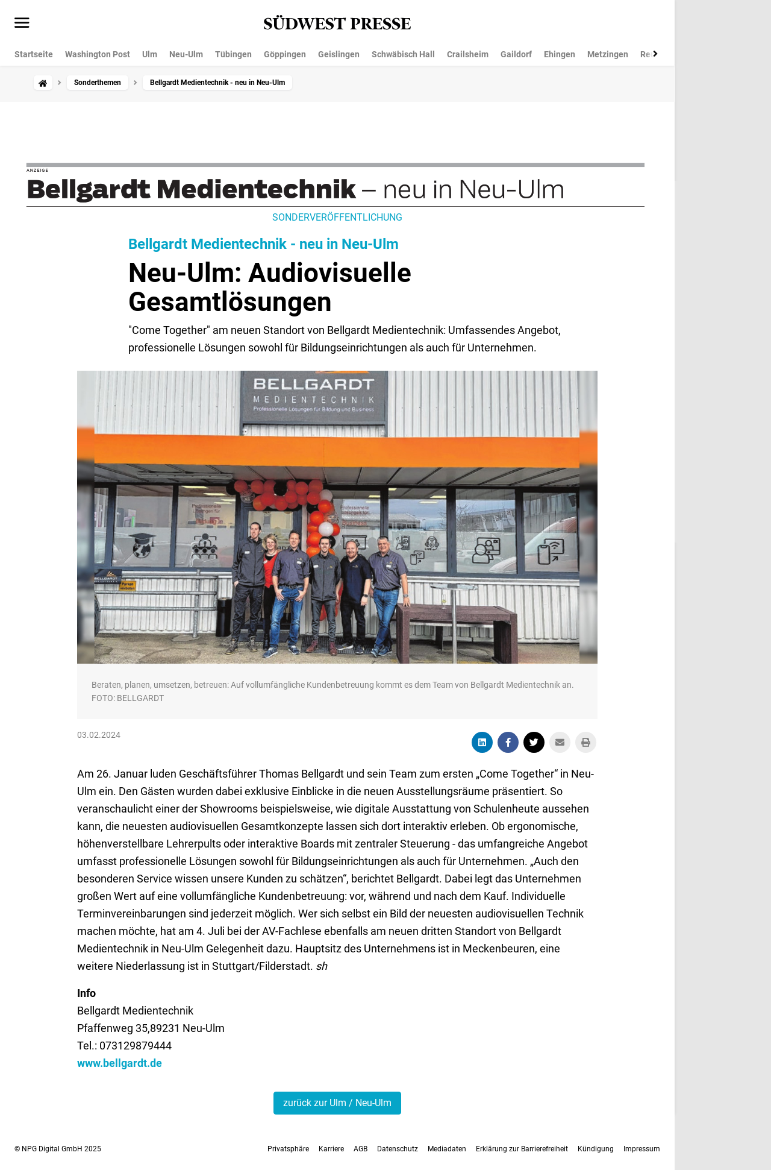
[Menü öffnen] (22, 23)
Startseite (33, 54)
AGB (360, 1149)
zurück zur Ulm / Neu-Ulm (337, 1103)
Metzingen (607, 54)
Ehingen (559, 54)
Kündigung (596, 1149)
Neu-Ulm (186, 54)
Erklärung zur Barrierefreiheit (522, 1149)
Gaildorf (516, 54)
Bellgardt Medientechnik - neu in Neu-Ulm (263, 244)
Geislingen (339, 54)
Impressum (641, 1149)
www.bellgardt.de (119, 1063)
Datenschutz (397, 1149)
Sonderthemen (97, 82)
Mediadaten (447, 1149)
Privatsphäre (288, 1149)
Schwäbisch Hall (403, 54)
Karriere (331, 1149)
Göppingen (285, 54)
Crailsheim (468, 54)
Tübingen (233, 54)
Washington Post (97, 54)
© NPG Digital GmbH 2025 (57, 1149)
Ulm (149, 54)
